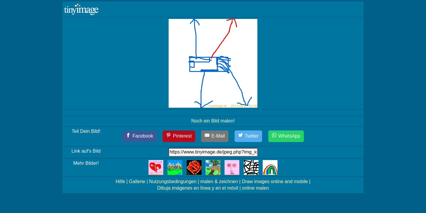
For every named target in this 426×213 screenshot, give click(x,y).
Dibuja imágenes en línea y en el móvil (197, 188)
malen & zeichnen (219, 181)
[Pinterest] (179, 136)
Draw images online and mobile (275, 181)
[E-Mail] (214, 136)
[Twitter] (248, 136)
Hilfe (120, 181)
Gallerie (137, 181)
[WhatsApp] (286, 136)
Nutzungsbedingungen (172, 181)
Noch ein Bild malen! (213, 120)
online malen (255, 188)
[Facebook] (139, 136)
